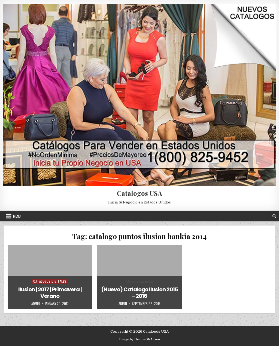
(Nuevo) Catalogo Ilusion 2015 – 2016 (139, 293)
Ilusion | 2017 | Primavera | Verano (50, 293)
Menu (17, 216)
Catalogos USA (139, 193)
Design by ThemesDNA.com (139, 339)
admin (35, 303)
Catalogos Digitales (49, 281)
